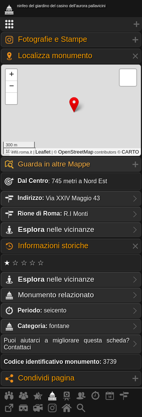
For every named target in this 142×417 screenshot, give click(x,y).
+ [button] (11, 75)
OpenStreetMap (75, 152)
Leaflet (43, 152)
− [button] (11, 86)
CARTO (130, 152)
